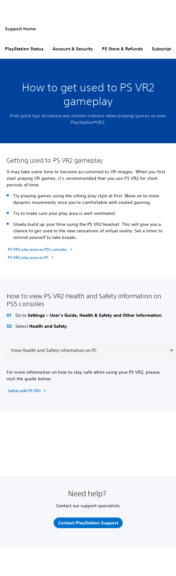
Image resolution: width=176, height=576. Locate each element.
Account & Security (73, 49)
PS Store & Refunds (122, 49)
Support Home (20, 29)
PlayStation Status (24, 49)
